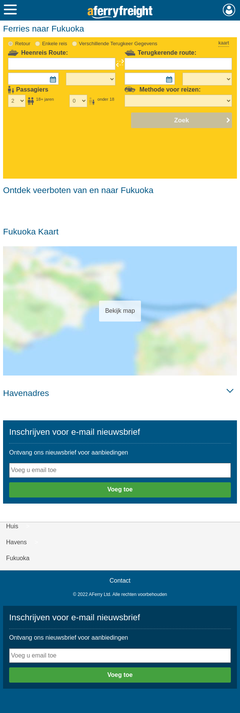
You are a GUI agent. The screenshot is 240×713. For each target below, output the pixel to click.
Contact (119, 580)
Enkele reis (54, 43)
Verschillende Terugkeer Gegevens (118, 43)
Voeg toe (120, 489)
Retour (22, 43)
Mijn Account (229, 9)
